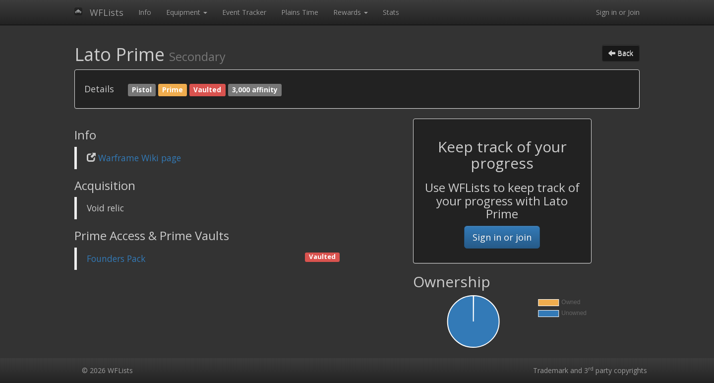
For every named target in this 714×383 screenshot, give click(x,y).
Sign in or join (502, 237)
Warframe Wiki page (139, 158)
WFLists (106, 12)
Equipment (186, 12)
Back (620, 53)
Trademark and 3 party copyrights (590, 370)
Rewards (350, 12)
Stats (391, 12)
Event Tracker (244, 12)
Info (144, 12)
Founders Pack (116, 258)
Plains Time (299, 12)
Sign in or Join (618, 12)
